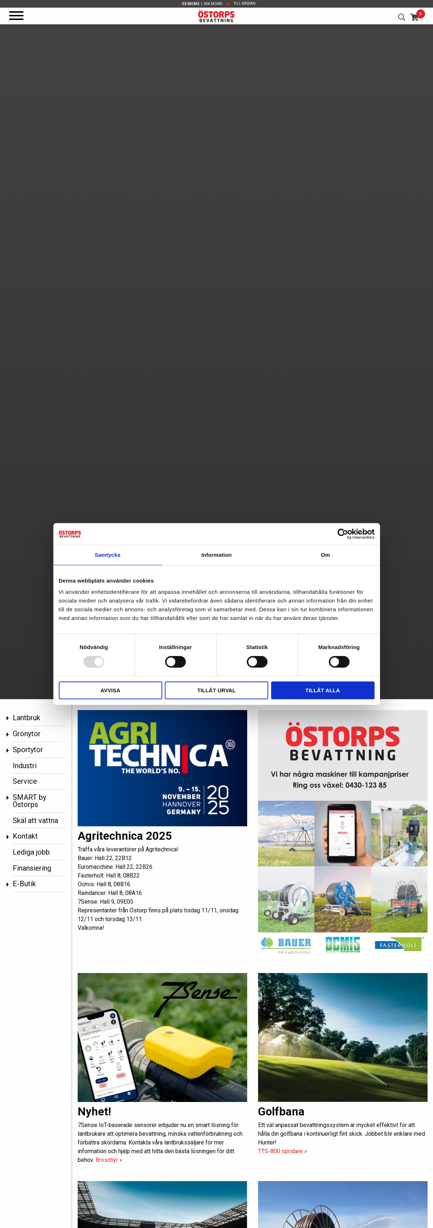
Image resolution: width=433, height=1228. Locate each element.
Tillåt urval (216, 690)
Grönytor (27, 733)
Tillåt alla (322, 690)
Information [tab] (216, 555)
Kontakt (25, 836)
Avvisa (110, 690)
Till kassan (245, 3)
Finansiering (32, 868)
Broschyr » (108, 1159)
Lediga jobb (31, 852)
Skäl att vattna (35, 820)
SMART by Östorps (29, 801)
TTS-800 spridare (282, 1151)
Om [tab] (325, 555)
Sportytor (28, 749)
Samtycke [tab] (107, 555)
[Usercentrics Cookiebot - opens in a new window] (343, 533)
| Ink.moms (200, 4)
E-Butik (24, 883)
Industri (25, 765)
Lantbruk (26, 717)
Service (25, 781)
